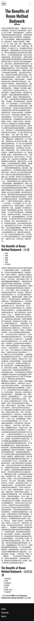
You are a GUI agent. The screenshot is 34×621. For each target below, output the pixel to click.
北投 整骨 (18, 208)
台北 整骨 (16, 343)
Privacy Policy (5, 612)
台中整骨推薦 (21, 374)
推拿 (2, 177)
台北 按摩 (27, 598)
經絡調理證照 (10, 545)
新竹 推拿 (22, 72)
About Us (3, 616)
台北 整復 (9, 277)
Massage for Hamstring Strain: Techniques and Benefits (14, 596)
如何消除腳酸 (13, 441)
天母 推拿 (19, 310)
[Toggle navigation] (30, 3)
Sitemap (3, 609)
